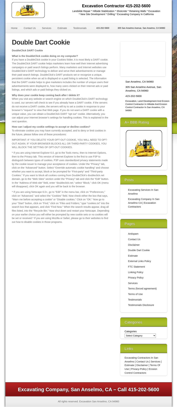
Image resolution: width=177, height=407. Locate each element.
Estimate (62, 28)
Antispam (133, 233)
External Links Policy (139, 261)
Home (14, 28)
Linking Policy (135, 272)
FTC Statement (136, 266)
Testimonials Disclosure (141, 305)
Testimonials (80, 28)
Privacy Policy (136, 277)
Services (46, 28)
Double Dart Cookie (139, 250)
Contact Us (30, 28)
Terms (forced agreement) (142, 288)
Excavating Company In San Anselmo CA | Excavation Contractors (144, 203)
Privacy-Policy (139, 369)
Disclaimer (134, 244)
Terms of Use (135, 294)
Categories (131, 331)
